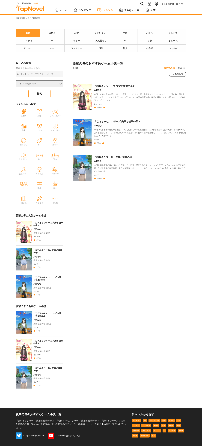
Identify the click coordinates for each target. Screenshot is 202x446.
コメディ (136, 428)
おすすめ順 (169, 68)
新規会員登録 (168, 4)
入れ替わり (145, 438)
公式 (150, 10)
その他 (181, 433)
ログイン (180, 4)
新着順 (181, 68)
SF (145, 423)
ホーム (61, 9)
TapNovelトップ (22, 18)
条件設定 (178, 74)
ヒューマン (136, 423)
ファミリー (146, 433)
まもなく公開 (129, 9)
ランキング (82, 9)
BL (164, 433)
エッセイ (172, 433)
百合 (153, 438)
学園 (178, 423)
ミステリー (146, 428)
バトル (171, 423)
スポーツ (136, 433)
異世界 (135, 438)
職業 (163, 428)
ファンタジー (154, 423)
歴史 (178, 428)
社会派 (171, 428)
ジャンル (105, 9)
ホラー (156, 428)
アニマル (157, 433)
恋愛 (164, 423)
